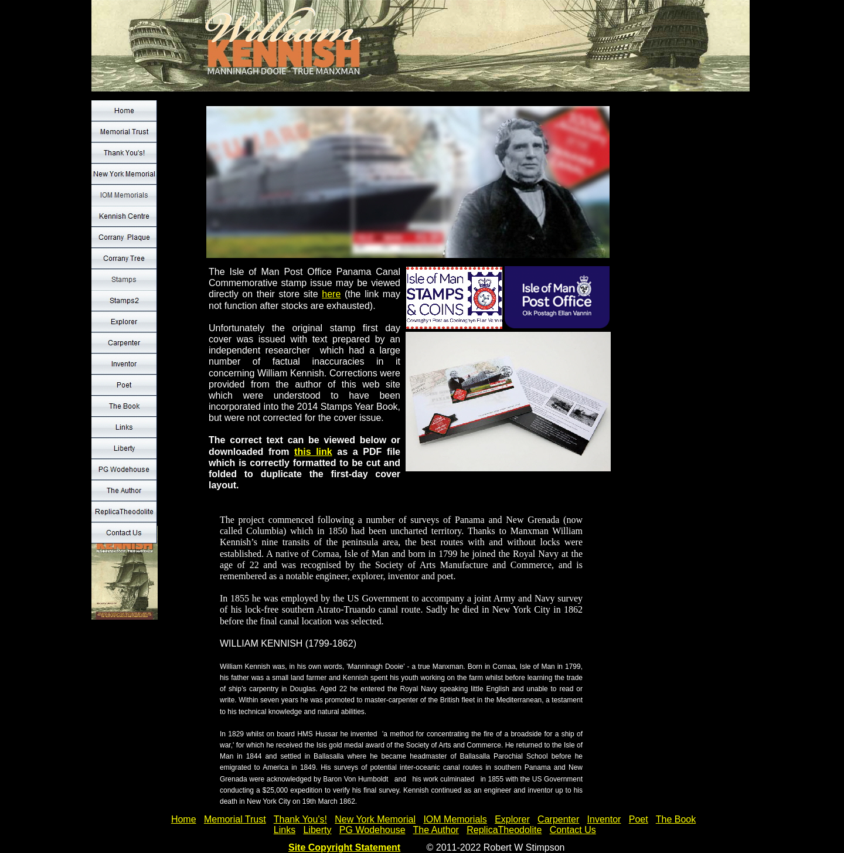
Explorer (512, 819)
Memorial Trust (235, 819)
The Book (676, 819)
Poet (638, 819)
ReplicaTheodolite (504, 830)
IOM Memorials (454, 819)
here (331, 294)
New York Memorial (375, 819)
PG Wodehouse (372, 830)
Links (284, 830)
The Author (436, 830)
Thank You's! (300, 819)
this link (313, 452)
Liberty (317, 830)
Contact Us (573, 830)
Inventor (604, 819)
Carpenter (558, 819)
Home (183, 819)
